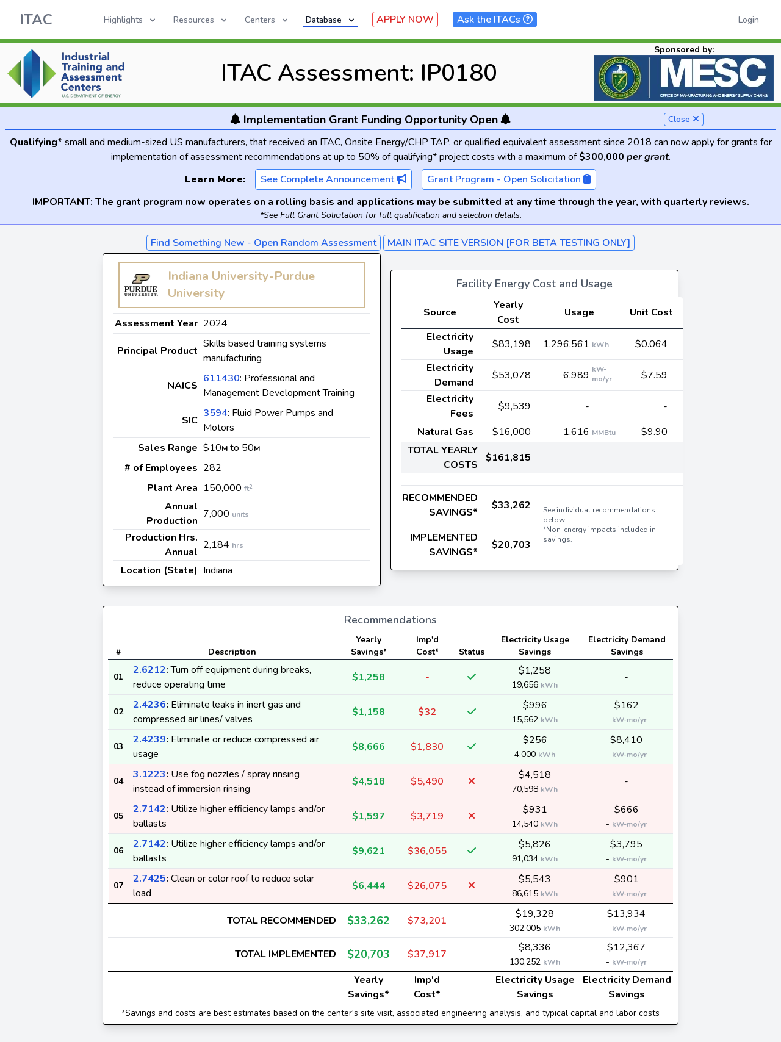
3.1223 (149, 774)
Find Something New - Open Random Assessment (263, 243)
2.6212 (149, 670)
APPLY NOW (405, 19)
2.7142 (149, 809)
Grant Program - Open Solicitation (509, 179)
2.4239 (149, 739)
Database (331, 20)
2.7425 (149, 878)
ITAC (36, 19)
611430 (221, 378)
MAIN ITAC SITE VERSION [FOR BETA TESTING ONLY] (508, 243)
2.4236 (149, 704)
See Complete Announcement (333, 179)
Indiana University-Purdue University (241, 284)
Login (748, 20)
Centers (267, 20)
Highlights (130, 20)
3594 (215, 413)
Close (683, 119)
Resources (201, 20)
